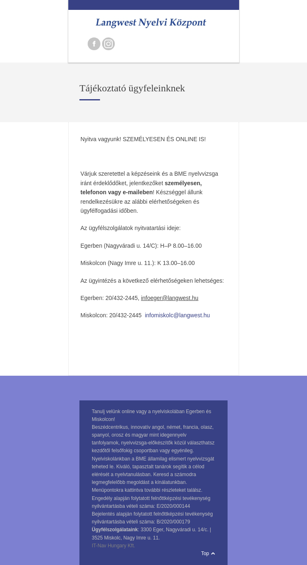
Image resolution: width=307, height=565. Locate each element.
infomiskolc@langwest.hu (177, 315)
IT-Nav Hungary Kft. (113, 546)
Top (205, 553)
